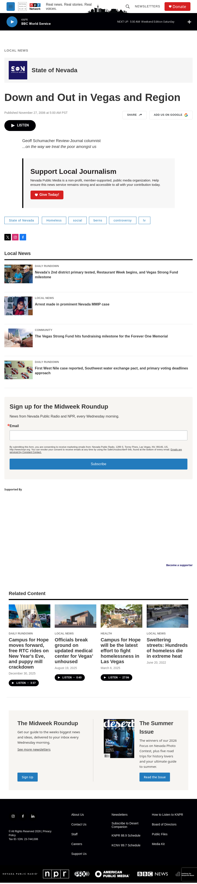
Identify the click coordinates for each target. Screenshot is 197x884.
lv (144, 221)
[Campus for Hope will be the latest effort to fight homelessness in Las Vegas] (121, 617)
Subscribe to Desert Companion (125, 826)
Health (106, 634)
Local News (16, 52)
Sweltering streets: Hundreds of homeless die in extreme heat (167, 649)
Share (134, 116)
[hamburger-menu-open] (11, 6)
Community (43, 331)
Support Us (79, 855)
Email (14, 427)
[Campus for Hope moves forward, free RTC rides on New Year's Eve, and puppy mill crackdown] (29, 617)
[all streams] (190, 21)
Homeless (54, 221)
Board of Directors (164, 825)
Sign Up (27, 778)
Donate (179, 6)
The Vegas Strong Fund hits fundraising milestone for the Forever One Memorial (101, 337)
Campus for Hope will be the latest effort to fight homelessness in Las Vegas (121, 652)
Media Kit (158, 845)
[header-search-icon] (127, 6)
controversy (123, 221)
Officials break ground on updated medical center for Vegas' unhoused (74, 652)
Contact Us (78, 825)
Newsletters (147, 6)
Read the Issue (155, 778)
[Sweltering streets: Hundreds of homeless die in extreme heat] (167, 617)
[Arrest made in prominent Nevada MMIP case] (18, 307)
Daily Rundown (47, 267)
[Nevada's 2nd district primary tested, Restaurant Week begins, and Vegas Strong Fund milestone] (18, 275)
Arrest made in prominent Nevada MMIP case (72, 305)
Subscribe (98, 465)
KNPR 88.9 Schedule (126, 837)
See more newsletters (34, 750)
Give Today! (47, 196)
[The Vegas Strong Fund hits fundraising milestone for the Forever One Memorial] (18, 339)
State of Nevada (54, 71)
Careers (76, 845)
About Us (77, 816)
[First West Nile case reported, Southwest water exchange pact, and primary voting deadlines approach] (18, 371)
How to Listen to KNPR (167, 816)
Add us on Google (171, 116)
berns (97, 221)
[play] (11, 21)
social (77, 221)
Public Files (160, 835)
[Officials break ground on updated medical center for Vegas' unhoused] (75, 617)
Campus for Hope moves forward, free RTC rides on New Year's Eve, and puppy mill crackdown (29, 654)
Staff (74, 835)
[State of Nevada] (18, 71)
